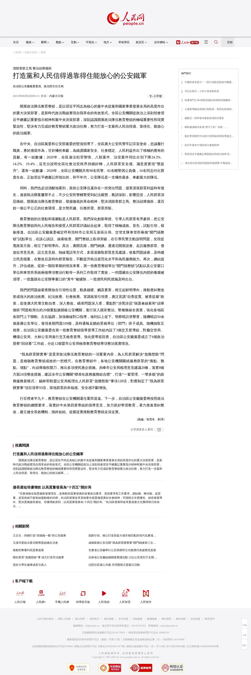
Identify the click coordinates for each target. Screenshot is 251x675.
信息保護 (195, 619)
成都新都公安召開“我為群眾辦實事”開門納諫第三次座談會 (124, 542)
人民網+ (41, 595)
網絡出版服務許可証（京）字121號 (145, 646)
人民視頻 (104, 595)
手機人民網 (62, 595)
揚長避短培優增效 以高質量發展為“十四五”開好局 (52, 487)
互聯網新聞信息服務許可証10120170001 (103, 632)
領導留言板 (83, 595)
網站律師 (181, 619)
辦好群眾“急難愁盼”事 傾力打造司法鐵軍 (38, 557)
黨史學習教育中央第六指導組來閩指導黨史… (209, 136)
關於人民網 (64, 619)
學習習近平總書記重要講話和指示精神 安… (208, 154)
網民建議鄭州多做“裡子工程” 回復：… (206, 127)
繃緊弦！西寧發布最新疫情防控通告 (204, 118)
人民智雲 (125, 595)
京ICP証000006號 (175, 646)
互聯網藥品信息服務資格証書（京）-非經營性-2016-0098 (153, 639)
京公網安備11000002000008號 (203, 646)
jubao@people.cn (169, 625)
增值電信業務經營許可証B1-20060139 (148, 632)
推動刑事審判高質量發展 (28, 550)
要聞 (43, 52)
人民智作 (146, 595)
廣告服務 (109, 619)
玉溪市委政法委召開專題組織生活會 (35, 542)
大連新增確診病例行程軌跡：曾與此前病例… (209, 109)
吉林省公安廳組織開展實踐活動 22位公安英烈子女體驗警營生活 (128, 557)
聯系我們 (210, 619)
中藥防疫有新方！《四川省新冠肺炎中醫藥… (209, 82)
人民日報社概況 (45, 619)
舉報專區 (124, 42)
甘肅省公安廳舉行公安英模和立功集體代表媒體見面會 (122, 550)
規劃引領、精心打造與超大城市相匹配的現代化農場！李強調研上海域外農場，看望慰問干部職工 (149, 535)
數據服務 (152, 619)
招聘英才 (94, 619)
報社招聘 (80, 619)
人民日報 (20, 595)
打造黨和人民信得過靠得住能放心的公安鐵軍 (48, 454)
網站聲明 (166, 619)
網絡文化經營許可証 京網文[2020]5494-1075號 (100, 646)
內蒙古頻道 (30, 52)
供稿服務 (137, 619)
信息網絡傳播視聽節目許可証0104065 (52, 646)
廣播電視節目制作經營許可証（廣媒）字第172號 (93, 639)
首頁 (16, 42)
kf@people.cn (92, 625)
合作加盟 (123, 619)
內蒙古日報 (56, 95)
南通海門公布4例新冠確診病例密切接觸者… (209, 100)
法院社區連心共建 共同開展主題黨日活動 (114, 564)
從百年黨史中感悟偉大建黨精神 (202, 145)
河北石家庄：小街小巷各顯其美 (202, 91)
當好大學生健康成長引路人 (30, 564)
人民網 (17, 52)
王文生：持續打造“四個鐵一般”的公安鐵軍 (39, 535)
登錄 (230, 42)
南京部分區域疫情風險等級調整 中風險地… (209, 163)
